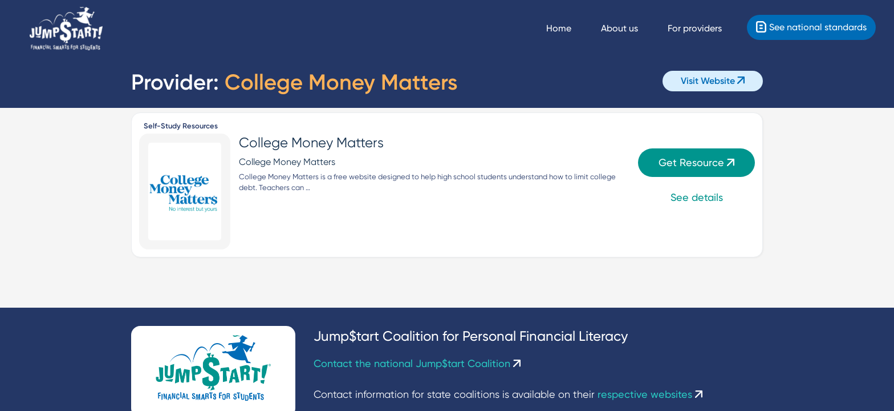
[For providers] (705, 28)
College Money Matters (311, 143)
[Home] (66, 29)
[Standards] (811, 27)
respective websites (650, 394)
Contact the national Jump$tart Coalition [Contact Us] (417, 363)
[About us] (629, 28)
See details (696, 197)
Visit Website (713, 80)
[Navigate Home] (569, 28)
